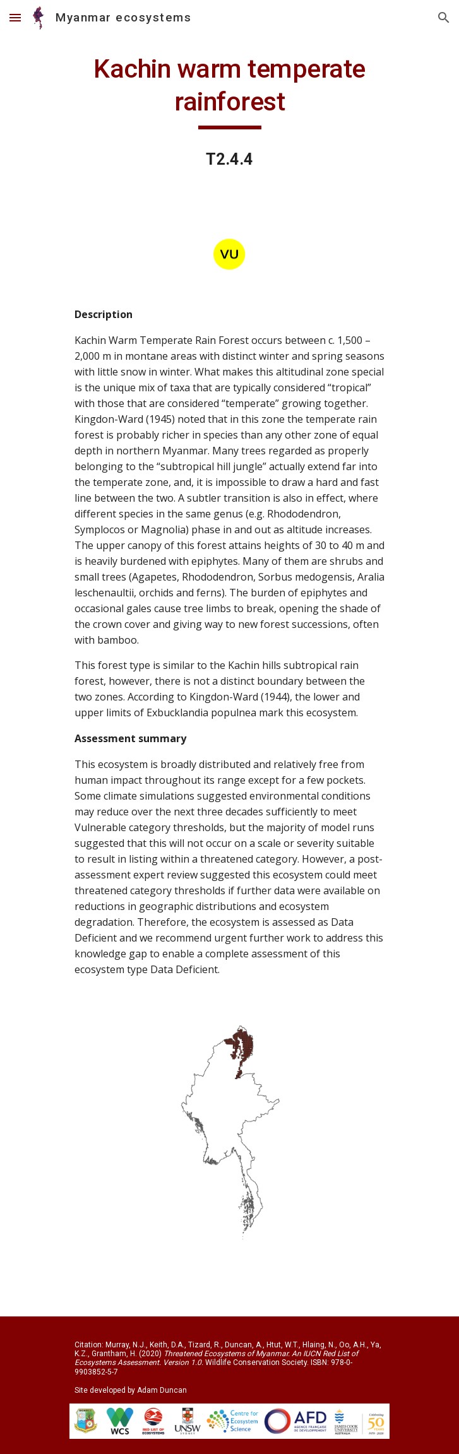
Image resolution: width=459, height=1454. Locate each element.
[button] (15, 17)
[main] (229, 91)
